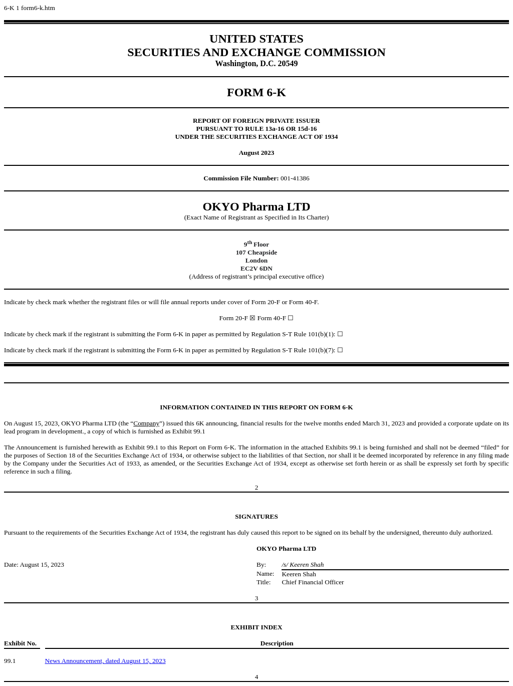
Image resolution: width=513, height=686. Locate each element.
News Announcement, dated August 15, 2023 (105, 660)
